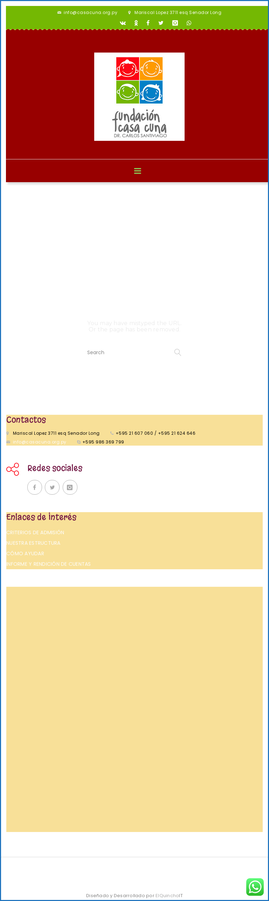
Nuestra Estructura (33, 542)
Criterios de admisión (35, 532)
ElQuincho (169, 895)
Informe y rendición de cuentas (48, 564)
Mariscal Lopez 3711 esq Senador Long (177, 12)
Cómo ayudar (25, 553)
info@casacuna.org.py (90, 12)
